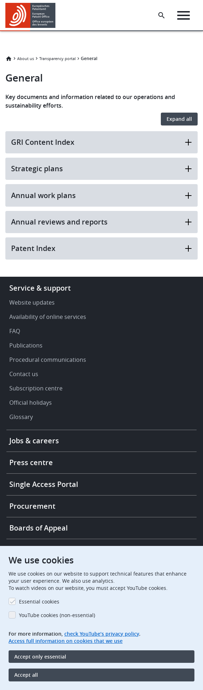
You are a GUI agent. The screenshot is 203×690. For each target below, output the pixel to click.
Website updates (32, 302)
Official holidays (30, 402)
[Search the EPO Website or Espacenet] (161, 15)
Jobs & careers (34, 440)
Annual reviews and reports (101, 222)
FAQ (14, 331)
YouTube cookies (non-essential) (57, 615)
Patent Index (101, 248)
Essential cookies (39, 601)
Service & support (40, 288)
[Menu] (183, 15)
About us (25, 58)
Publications (26, 345)
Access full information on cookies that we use (66, 640)
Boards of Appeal (38, 528)
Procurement (32, 506)
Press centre (31, 462)
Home (8, 58)
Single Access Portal (43, 484)
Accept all (26, 674)
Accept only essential (40, 656)
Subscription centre (36, 388)
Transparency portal (57, 58)
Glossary (21, 417)
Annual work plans (101, 195)
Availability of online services (47, 317)
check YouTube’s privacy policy (101, 633)
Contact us (23, 374)
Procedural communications (47, 360)
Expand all (179, 118)
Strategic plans (101, 168)
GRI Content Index (101, 142)
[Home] (33, 15)
